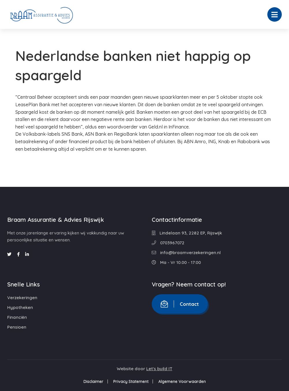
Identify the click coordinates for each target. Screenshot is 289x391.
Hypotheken (20, 307)
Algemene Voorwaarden (182, 381)
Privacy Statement (131, 381)
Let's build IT (159, 368)
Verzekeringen (22, 297)
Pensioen (16, 327)
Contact (180, 304)
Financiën (17, 317)
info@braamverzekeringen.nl (186, 252)
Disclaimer (93, 381)
